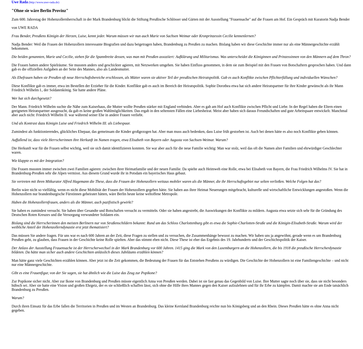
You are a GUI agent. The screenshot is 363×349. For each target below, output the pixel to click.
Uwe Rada (20, 2)
